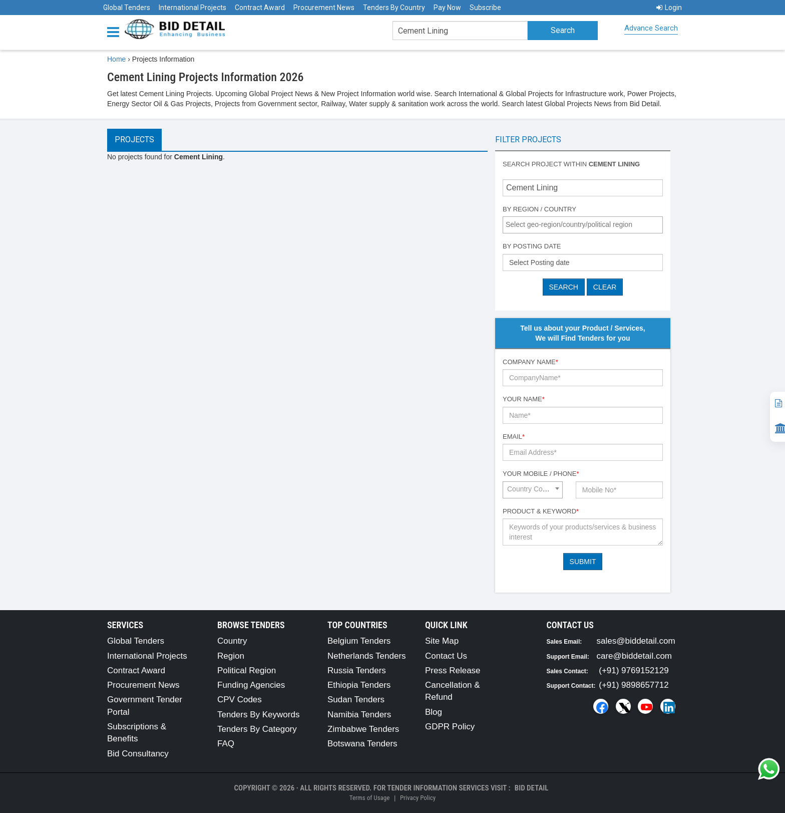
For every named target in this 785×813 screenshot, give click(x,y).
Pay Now (447, 8)
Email (514, 436)
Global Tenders (126, 8)
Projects (134, 139)
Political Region (246, 670)
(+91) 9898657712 (633, 685)
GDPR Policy (450, 726)
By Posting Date (532, 246)
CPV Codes (239, 699)
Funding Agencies (251, 685)
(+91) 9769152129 (633, 670)
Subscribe (485, 8)
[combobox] (583, 224)
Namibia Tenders (359, 714)
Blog (433, 712)
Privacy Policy (418, 797)
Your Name (524, 399)
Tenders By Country (394, 8)
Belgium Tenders (358, 641)
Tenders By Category (257, 729)
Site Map (442, 641)
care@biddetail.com (634, 656)
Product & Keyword (541, 511)
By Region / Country (539, 209)
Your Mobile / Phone (541, 473)
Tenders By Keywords (258, 714)
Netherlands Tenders (366, 656)
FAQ (225, 743)
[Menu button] (115, 31)
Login (669, 8)
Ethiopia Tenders (358, 685)
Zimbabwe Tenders (363, 729)
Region (230, 656)
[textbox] (585, 224)
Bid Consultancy (138, 753)
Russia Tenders (356, 670)
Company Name (530, 362)
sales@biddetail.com (636, 641)
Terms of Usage (369, 797)
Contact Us (446, 656)
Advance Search (651, 28)
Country (232, 641)
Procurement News (323, 8)
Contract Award (260, 8)
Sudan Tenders (355, 699)
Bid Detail (532, 787)
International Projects (192, 8)
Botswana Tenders (362, 743)
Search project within (571, 164)
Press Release (453, 670)
